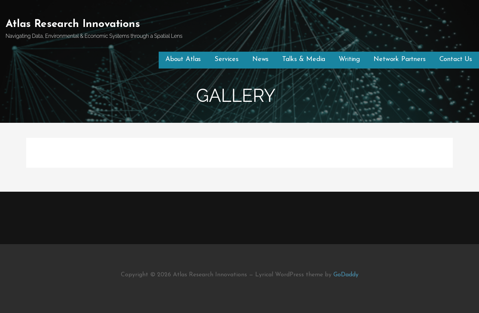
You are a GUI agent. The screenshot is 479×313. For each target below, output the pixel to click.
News (260, 59)
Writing (349, 59)
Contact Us (455, 59)
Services (226, 59)
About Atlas (183, 59)
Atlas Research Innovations (73, 24)
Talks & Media (303, 59)
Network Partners (399, 59)
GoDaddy (346, 275)
